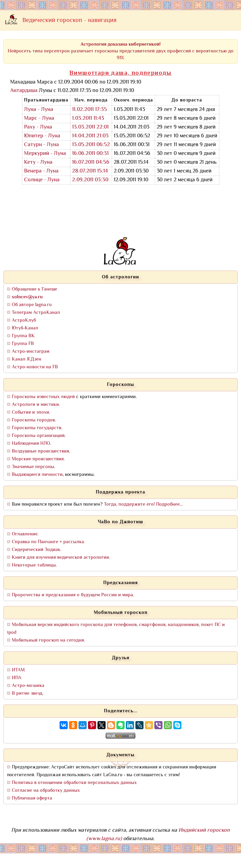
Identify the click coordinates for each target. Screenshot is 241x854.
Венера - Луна (41, 171)
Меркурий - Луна (45, 153)
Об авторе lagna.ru (32, 305)
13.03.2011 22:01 (90, 127)
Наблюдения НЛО (31, 443)
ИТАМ (18, 670)
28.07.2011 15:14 (90, 171)
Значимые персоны (33, 467)
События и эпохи (30, 412)
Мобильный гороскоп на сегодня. (48, 640)
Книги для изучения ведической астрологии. (61, 557)
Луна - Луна (38, 110)
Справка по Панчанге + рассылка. (48, 542)
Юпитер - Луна (42, 136)
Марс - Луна (39, 118)
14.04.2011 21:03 (90, 136)
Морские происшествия (38, 459)
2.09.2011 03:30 (90, 180)
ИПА (16, 678)
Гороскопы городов (33, 420)
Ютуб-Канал (25, 328)
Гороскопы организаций (38, 436)
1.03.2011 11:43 (88, 118)
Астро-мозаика (28, 686)
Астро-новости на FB (35, 367)
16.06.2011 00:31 (90, 153)
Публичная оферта (32, 798)
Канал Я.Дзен (26, 359)
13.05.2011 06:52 (91, 145)
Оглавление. (25, 534)
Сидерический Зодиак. (36, 550)
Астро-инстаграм (30, 351)
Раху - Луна (38, 127)
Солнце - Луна (42, 180)
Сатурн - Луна (41, 145)
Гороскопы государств (36, 428)
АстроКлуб (24, 320)
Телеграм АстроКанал (36, 313)
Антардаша (24, 91)
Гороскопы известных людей (43, 397)
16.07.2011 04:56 (90, 162)
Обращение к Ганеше (34, 289)
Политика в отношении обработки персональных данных (74, 783)
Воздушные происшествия (40, 451)
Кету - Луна (38, 162)
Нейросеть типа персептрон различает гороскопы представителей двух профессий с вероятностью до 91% (121, 51)
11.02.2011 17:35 (89, 110)
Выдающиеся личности (37, 475)
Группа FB (23, 344)
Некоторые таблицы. (34, 565)
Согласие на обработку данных (46, 790)
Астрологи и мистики (35, 405)
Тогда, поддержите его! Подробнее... (143, 504)
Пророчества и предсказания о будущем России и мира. (73, 595)
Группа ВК (23, 336)
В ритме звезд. (27, 693)
